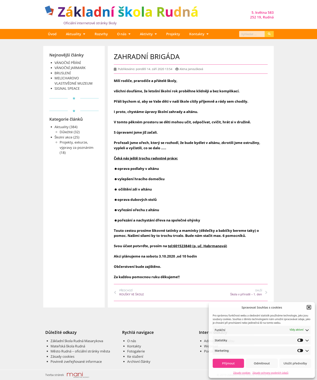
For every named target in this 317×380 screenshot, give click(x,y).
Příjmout (228, 363)
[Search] (269, 34)
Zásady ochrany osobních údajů (270, 373)
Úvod (52, 34)
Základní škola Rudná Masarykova (77, 340)
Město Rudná (61, 351)
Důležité (66, 132)
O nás (124, 34)
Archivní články (138, 361)
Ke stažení (135, 356)
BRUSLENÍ (63, 73)
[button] (309, 307)
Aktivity (148, 34)
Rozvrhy (101, 34)
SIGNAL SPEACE (67, 88)
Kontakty (199, 34)
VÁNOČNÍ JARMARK (70, 67)
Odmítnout (262, 363)
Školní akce (64, 137)
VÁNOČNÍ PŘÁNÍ (68, 62)
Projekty (173, 34)
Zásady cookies (241, 373)
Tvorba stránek (54, 375)
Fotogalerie (136, 351)
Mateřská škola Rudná (68, 346)
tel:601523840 (179, 246)
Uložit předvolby (295, 363)
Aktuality (75, 34)
